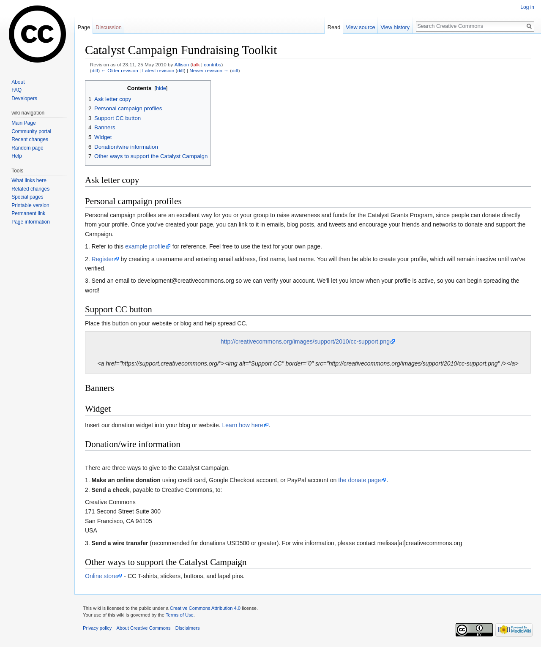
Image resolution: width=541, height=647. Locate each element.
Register (103, 259)
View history (395, 27)
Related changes (30, 189)
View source (360, 27)
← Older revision (119, 70)
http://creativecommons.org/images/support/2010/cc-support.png (305, 341)
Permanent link (28, 213)
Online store (101, 576)
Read (334, 27)
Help (16, 156)
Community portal (31, 131)
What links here (28, 180)
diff (95, 70)
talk (195, 64)
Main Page (23, 123)
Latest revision (158, 70)
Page (83, 27)
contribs (212, 64)
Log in (527, 7)
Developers (24, 98)
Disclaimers (187, 628)
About (18, 82)
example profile (145, 246)
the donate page (359, 480)
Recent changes (29, 139)
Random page (27, 148)
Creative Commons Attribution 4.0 (205, 608)
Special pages (27, 197)
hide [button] (161, 88)
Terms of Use (180, 614)
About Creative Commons (144, 628)
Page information (30, 222)
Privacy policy (97, 628)
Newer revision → (209, 70)
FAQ (16, 90)
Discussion (109, 27)
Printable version (30, 205)
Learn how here (242, 425)
